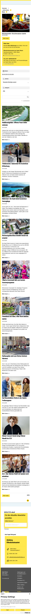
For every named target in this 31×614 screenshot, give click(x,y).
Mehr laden (6, 495)
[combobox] (16, 82)
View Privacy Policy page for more (8, 606)
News (3, 11)
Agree (7, 609)
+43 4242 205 (6, 578)
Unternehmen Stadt (22, 582)
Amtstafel (19, 576)
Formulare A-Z (20, 580)
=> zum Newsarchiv (8, 63)
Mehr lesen (6, 39)
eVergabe (19, 578)
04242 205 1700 (13, 553)
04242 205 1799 (13, 560)
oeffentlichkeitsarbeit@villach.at (12, 55)
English (19, 591)
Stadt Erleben (6, 10)
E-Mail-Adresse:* (9, 521)
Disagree (23, 609)
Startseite (4, 8)
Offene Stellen (20, 584)
